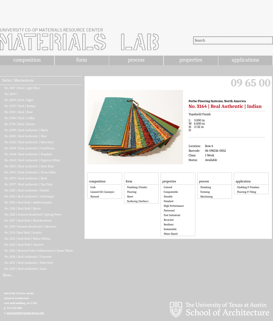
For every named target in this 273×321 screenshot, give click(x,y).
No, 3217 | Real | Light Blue (22, 88)
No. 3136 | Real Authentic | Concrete (28, 257)
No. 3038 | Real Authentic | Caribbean (29, 148)
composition (27, 60)
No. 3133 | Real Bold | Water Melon (27, 238)
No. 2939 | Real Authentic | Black (26, 130)
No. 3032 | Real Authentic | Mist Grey (28, 142)
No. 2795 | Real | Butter (19, 124)
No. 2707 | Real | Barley (19, 106)
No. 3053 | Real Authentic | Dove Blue (29, 166)
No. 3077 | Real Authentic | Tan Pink (28, 184)
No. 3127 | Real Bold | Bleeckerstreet (28, 220)
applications (245, 60)
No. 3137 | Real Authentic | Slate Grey (28, 263)
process (136, 60)
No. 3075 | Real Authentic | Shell (25, 178)
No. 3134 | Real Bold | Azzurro (24, 245)
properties (190, 60)
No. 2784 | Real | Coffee (19, 118)
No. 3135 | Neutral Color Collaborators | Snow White (38, 251)
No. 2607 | (11, 94)
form (81, 60)
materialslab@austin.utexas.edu (25, 312)
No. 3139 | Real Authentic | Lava (25, 269)
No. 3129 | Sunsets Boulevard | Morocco (30, 226)
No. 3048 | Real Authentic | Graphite (28, 154)
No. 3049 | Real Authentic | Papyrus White (32, 160)
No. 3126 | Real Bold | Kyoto (22, 208)
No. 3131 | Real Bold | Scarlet (23, 232)
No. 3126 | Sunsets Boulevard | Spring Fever (32, 214)
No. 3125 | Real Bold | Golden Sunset (28, 202)
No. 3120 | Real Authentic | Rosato (26, 190)
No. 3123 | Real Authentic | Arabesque (29, 196)
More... (8, 275)
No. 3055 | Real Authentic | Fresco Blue (30, 172)
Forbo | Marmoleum (18, 80)
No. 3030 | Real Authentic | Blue (25, 136)
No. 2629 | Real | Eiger (18, 100)
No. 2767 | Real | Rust (18, 112)
